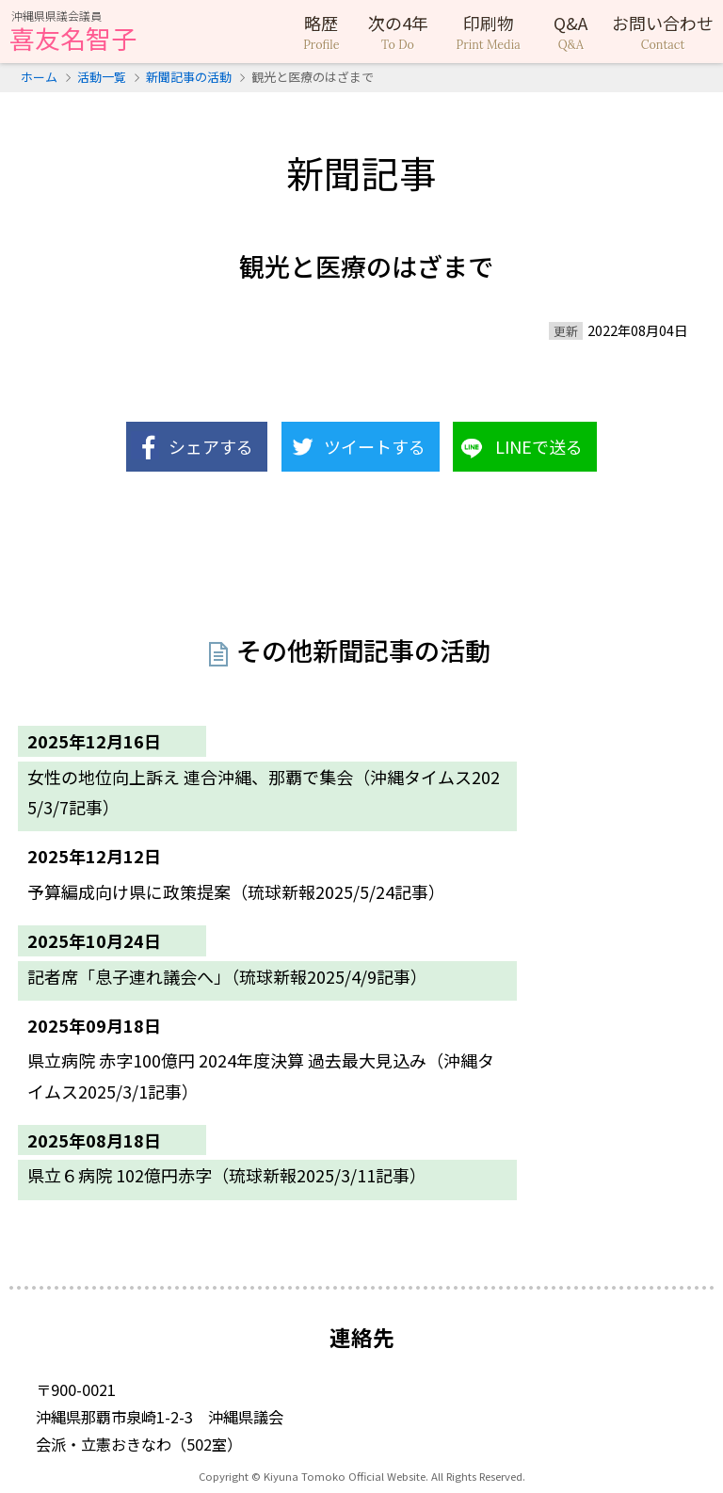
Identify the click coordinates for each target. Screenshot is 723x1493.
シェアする (211, 446)
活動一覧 (101, 77)
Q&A (571, 32)
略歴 (321, 32)
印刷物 (488, 32)
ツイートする (375, 446)
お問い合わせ (663, 32)
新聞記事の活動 (189, 77)
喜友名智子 (73, 32)
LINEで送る (539, 446)
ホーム (39, 77)
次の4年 (398, 32)
